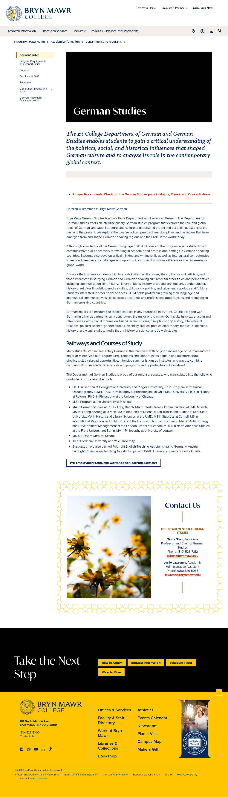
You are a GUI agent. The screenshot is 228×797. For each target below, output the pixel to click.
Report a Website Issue (146, 775)
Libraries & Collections (108, 745)
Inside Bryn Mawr (202, 8)
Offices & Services (114, 710)
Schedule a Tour (181, 662)
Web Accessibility (187, 775)
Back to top (219, 691)
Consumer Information (115, 775)
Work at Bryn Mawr (110, 733)
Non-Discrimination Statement (81, 775)
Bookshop (107, 756)
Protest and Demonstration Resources (37, 775)
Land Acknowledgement (33, 779)
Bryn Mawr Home (146, 8)
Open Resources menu (211, 31)
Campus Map (149, 741)
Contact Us (27, 736)
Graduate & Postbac (172, 8)
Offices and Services (54, 30)
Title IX (168, 775)
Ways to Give (111, 672)
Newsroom (147, 726)
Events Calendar (152, 718)
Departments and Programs (104, 41)
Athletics (145, 710)
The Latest (78, 30)
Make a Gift (147, 749)
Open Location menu (193, 31)
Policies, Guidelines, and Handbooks (113, 30)
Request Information (145, 662)
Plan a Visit (147, 733)
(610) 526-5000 (30, 732)
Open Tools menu (202, 31)
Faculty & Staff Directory (111, 720)
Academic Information (21, 30)
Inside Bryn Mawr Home (29, 41)
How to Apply (112, 662)
